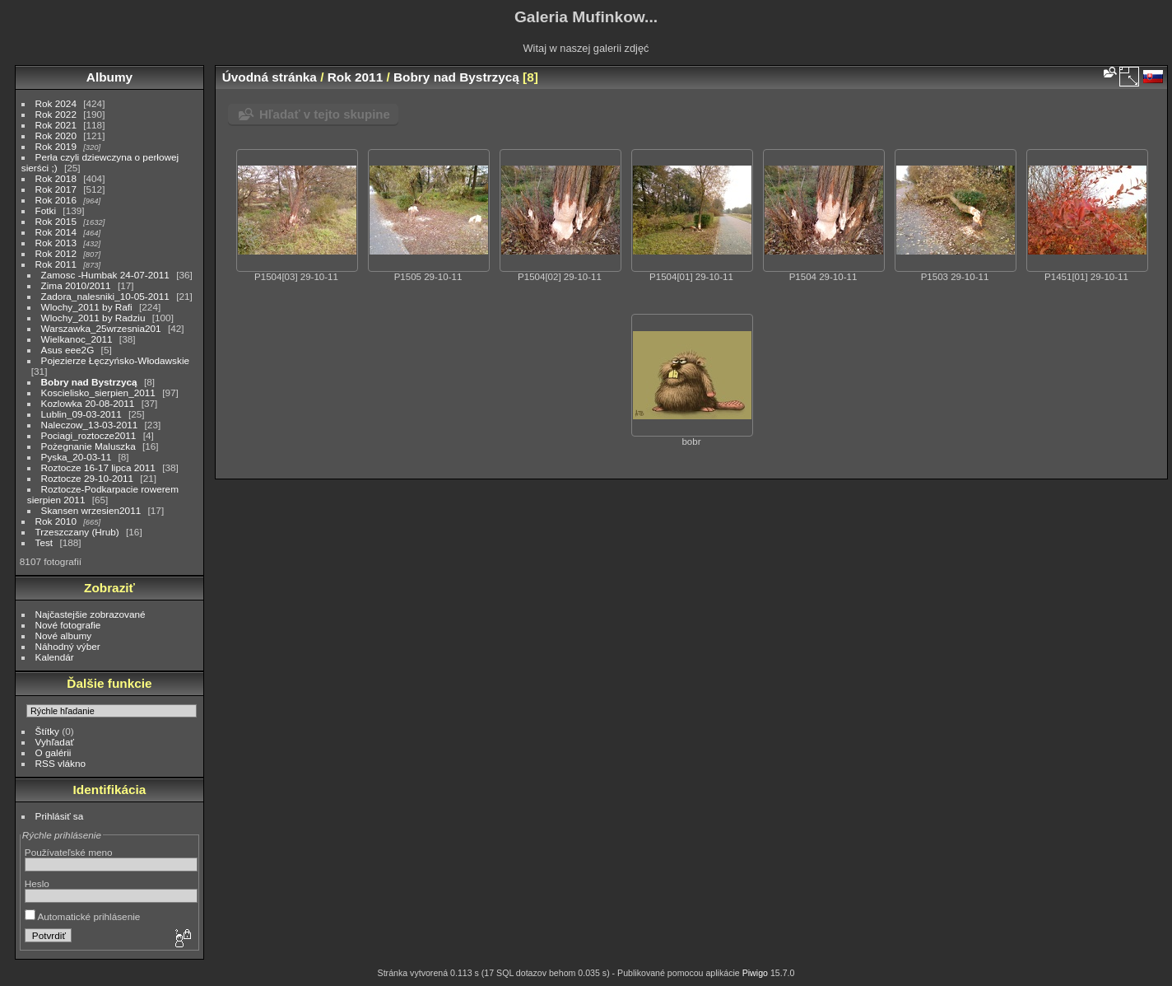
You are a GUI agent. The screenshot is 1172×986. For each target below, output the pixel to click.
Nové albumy (63, 635)
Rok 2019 (56, 146)
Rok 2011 (56, 264)
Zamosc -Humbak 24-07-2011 (105, 274)
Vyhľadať (54, 741)
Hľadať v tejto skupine (324, 114)
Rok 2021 (56, 124)
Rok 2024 (56, 103)
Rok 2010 (56, 521)
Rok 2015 (56, 221)
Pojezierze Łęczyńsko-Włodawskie (115, 360)
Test (44, 542)
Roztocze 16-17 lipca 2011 (98, 467)
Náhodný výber (67, 646)
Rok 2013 (56, 242)
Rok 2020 (56, 135)
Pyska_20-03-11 (76, 456)
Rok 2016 (56, 199)
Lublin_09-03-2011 (81, 414)
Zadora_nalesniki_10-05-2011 (105, 296)
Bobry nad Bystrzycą (89, 381)
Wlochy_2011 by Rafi (87, 306)
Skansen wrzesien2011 (91, 510)
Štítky (47, 731)
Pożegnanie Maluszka (88, 446)
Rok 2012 (56, 253)
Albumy (109, 77)
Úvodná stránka (269, 77)
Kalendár (54, 657)
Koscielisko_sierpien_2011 (98, 392)
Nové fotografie (68, 624)
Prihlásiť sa (59, 816)
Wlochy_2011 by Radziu (93, 317)
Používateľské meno (69, 852)
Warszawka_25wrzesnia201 (101, 328)
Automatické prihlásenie (83, 916)
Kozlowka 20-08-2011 (88, 403)
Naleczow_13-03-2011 (89, 424)
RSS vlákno (60, 763)
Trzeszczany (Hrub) (77, 531)
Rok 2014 (56, 232)
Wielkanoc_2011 (77, 339)
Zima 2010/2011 (76, 285)
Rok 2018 (56, 178)
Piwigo (755, 973)
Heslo (37, 883)
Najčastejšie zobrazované (90, 614)
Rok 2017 (56, 189)
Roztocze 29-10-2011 (87, 478)
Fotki (46, 210)
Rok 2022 (56, 114)
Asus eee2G (68, 349)
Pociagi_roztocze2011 (89, 435)
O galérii (53, 752)
